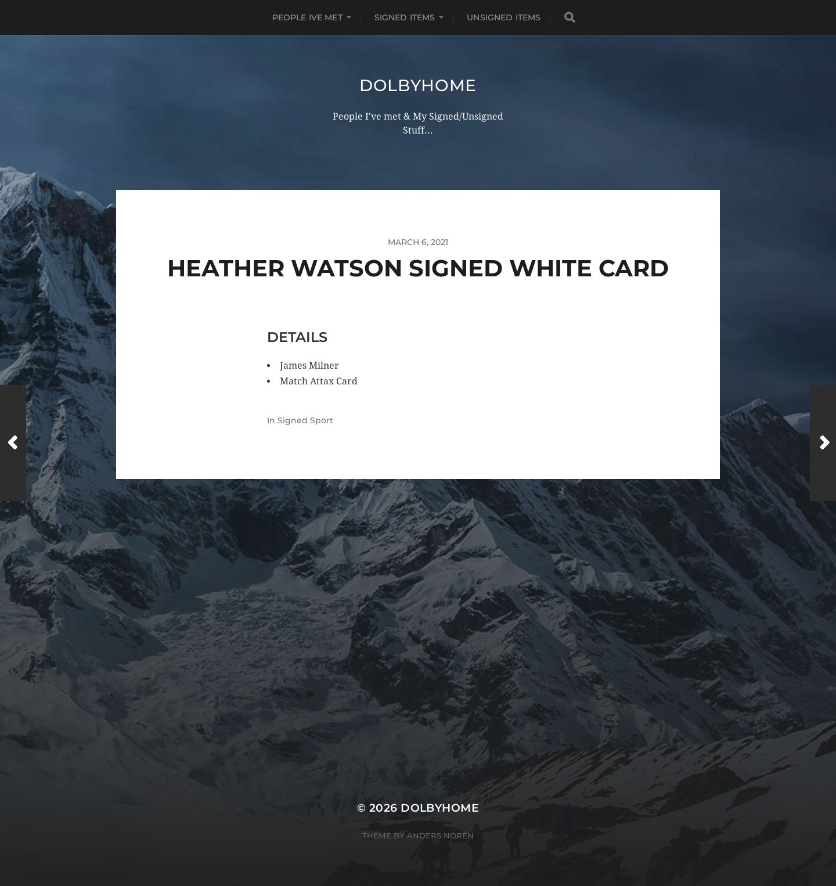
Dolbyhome (418, 85)
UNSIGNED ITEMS (503, 17)
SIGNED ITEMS (404, 17)
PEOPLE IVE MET (307, 17)
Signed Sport (305, 420)
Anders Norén (440, 835)
